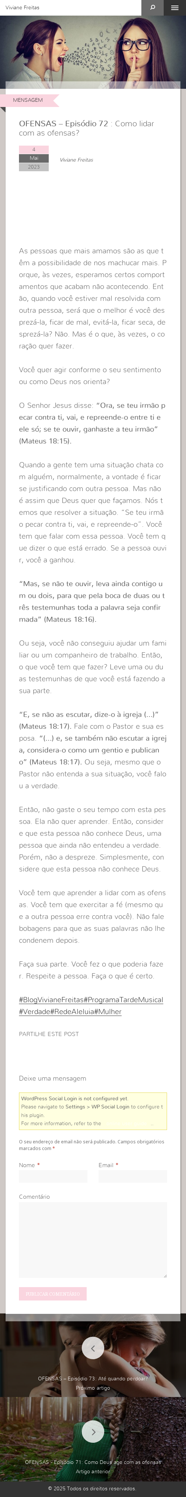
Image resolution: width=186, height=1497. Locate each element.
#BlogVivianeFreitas (51, 1000)
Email (106, 1165)
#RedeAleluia (72, 1012)
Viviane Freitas (22, 7)
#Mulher (108, 1012)
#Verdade (34, 1012)
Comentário (34, 1197)
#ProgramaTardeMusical (123, 1000)
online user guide (126, 1123)
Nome (27, 1165)
